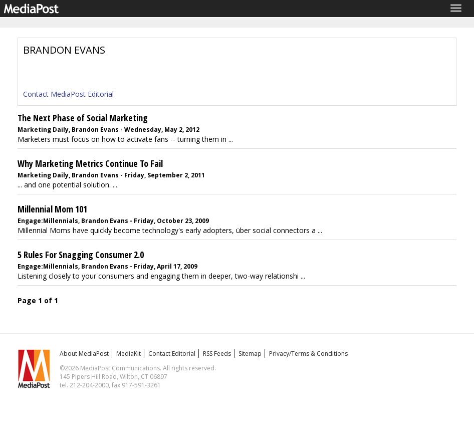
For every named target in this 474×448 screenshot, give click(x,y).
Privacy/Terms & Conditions (308, 353)
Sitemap (250, 353)
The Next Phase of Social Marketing (83, 117)
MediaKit (128, 353)
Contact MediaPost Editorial (68, 94)
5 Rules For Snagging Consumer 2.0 (81, 254)
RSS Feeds (217, 353)
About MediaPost (84, 353)
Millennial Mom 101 (52, 208)
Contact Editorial (171, 353)
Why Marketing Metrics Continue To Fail (90, 163)
